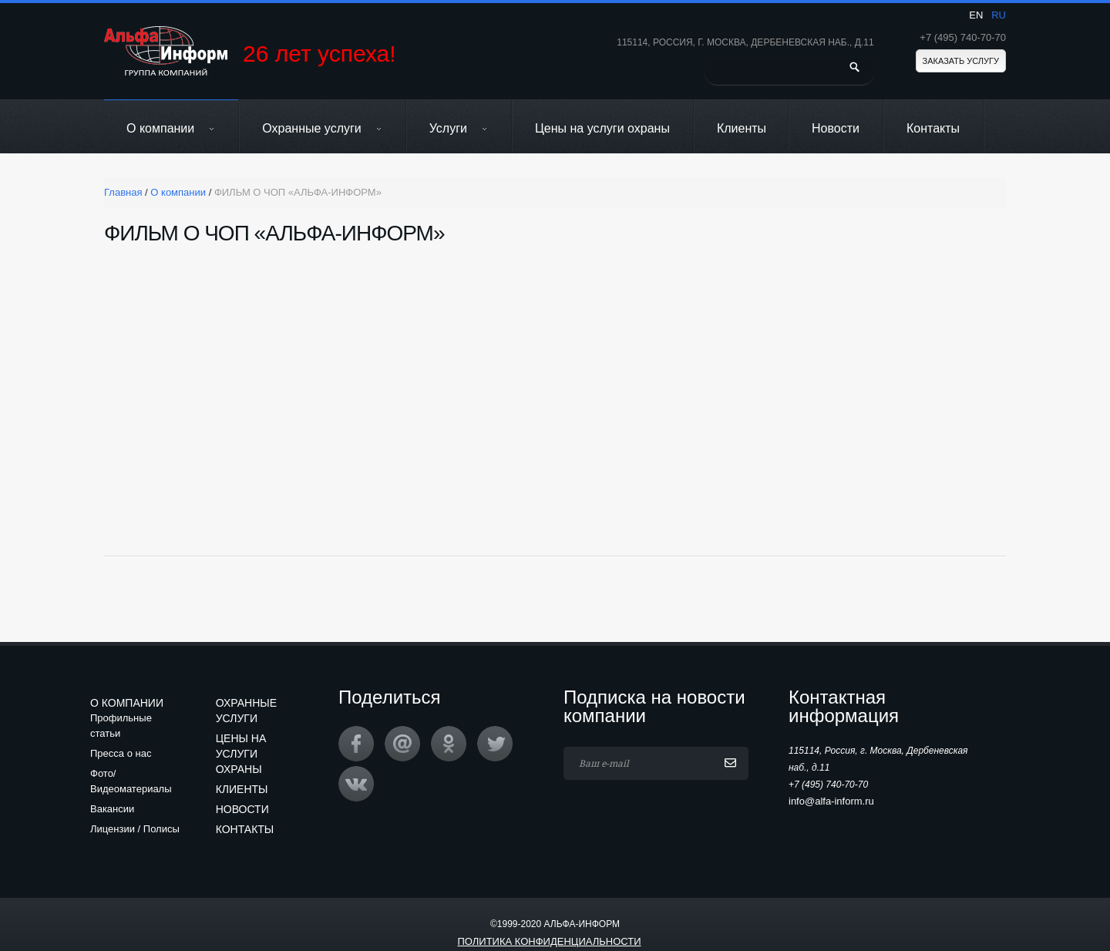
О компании (170, 128)
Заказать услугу (961, 61)
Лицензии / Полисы (135, 829)
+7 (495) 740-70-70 (963, 37)
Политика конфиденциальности (549, 941)
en (976, 15)
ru (998, 15)
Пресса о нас (120, 753)
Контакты (933, 128)
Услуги (458, 128)
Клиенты (741, 128)
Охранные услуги (322, 128)
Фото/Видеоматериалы (131, 781)
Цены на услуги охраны (602, 128)
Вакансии (112, 809)
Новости (835, 128)
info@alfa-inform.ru (831, 801)
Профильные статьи (121, 725)
